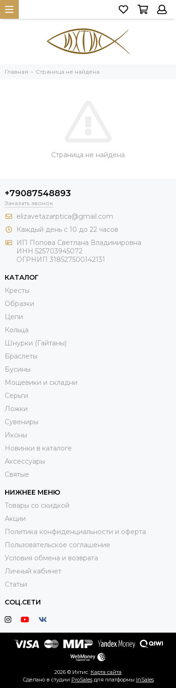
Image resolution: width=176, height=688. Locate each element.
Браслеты (21, 356)
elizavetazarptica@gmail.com (64, 216)
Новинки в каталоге (38, 448)
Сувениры (21, 422)
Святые (17, 474)
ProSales (81, 679)
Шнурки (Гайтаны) (36, 343)
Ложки (16, 409)
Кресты (17, 290)
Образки (19, 303)
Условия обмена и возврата (51, 558)
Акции (15, 518)
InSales (145, 679)
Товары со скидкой (37, 505)
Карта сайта (106, 672)
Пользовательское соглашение (57, 545)
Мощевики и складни (41, 382)
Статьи (16, 584)
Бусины (18, 369)
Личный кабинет (33, 571)
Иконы (16, 435)
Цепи (14, 317)
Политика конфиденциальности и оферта (75, 531)
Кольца (17, 330)
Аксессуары (25, 461)
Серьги (16, 395)
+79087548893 (38, 193)
